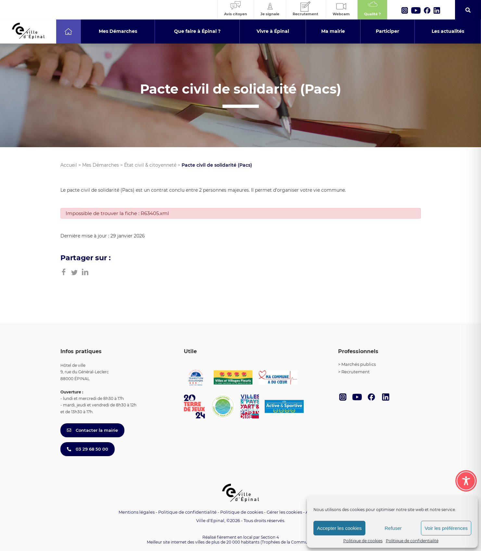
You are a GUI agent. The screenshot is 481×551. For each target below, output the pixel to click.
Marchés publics (358, 364)
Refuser (393, 528)
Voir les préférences (446, 528)
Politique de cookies (363, 540)
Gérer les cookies (284, 512)
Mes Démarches (100, 165)
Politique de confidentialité (412, 540)
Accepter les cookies (339, 528)
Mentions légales (137, 512)
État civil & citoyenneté (150, 165)
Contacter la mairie (92, 430)
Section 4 (270, 537)
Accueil (68, 165)
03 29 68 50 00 (87, 449)
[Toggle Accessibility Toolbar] (466, 481)
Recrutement (355, 371)
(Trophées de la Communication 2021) (297, 542)
